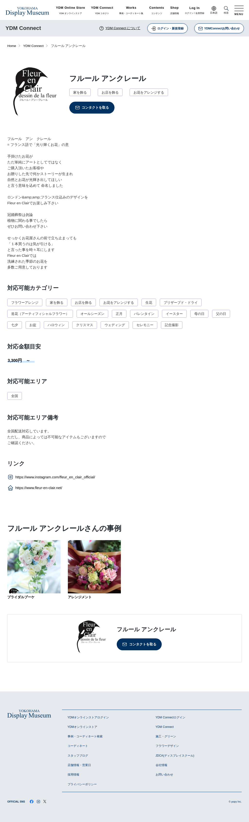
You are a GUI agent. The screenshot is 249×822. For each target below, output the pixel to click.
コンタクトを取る (92, 107)
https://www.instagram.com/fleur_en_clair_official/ (51, 477)
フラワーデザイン (167, 746)
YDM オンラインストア (70, 10)
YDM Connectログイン (171, 717)
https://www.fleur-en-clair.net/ (34, 488)
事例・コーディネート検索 (85, 736)
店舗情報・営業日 (79, 765)
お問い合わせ (164, 774)
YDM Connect (33, 46)
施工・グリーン (166, 736)
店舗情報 (174, 10)
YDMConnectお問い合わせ (219, 28)
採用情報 (73, 774)
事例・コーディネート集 (131, 10)
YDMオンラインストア (83, 727)
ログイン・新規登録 (167, 28)
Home (11, 46)
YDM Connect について (120, 28)
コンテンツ (156, 10)
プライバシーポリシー (82, 784)
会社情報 (161, 765)
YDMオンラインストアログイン (88, 717)
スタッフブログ (78, 755)
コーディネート (78, 746)
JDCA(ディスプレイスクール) (175, 755)
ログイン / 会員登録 (194, 10)
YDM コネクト (102, 10)
